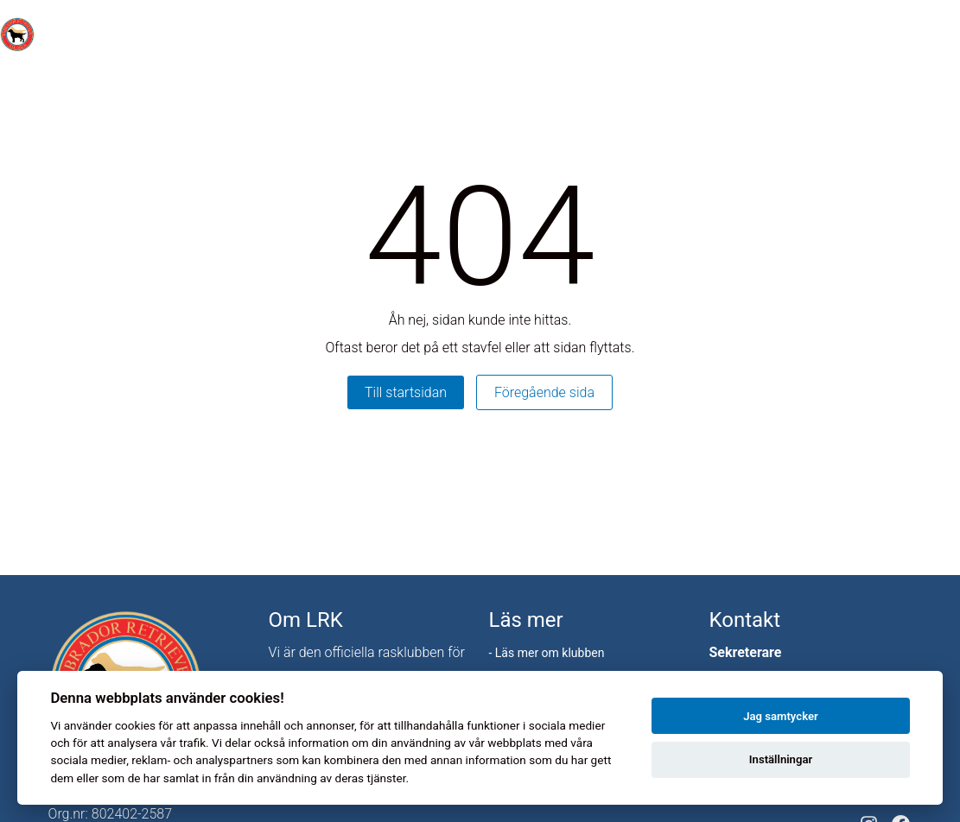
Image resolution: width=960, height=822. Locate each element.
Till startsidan (406, 392)
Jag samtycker (780, 716)
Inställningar (780, 759)
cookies (135, 725)
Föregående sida (544, 392)
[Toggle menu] (937, 35)
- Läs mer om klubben (546, 653)
